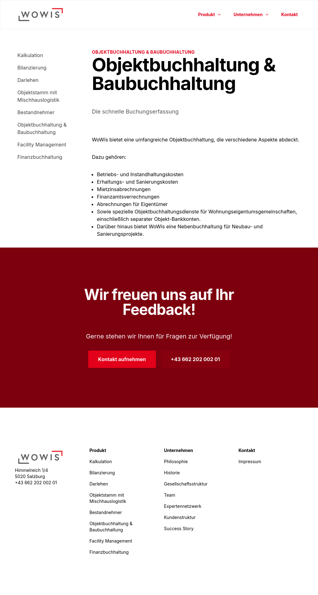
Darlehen (28, 80)
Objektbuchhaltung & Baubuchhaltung (41, 128)
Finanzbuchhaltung (39, 157)
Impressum (249, 461)
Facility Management (41, 144)
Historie (172, 472)
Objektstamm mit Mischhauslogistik (38, 96)
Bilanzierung (31, 68)
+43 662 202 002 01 (195, 359)
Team (169, 495)
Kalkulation (30, 55)
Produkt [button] (209, 14)
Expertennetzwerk (182, 506)
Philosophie (176, 461)
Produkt (97, 450)
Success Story (178, 528)
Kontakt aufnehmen (122, 359)
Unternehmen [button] (251, 14)
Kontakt (289, 14)
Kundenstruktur (180, 517)
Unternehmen (178, 450)
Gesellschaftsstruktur (185, 483)
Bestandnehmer (35, 112)
